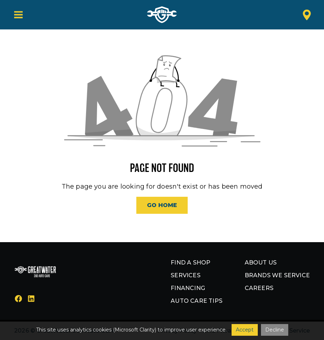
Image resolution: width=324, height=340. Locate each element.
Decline (274, 330)
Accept (245, 330)
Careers (259, 288)
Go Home (162, 205)
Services (185, 275)
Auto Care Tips (196, 300)
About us (261, 262)
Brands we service (277, 275)
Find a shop (190, 262)
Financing (188, 288)
